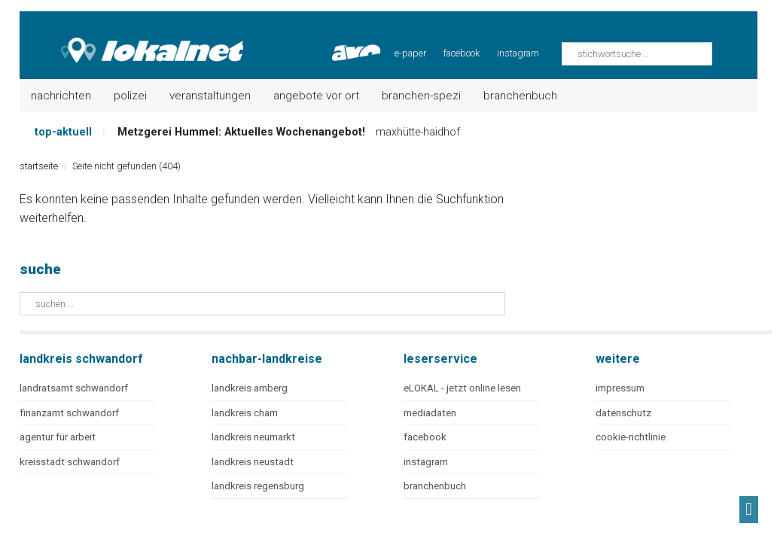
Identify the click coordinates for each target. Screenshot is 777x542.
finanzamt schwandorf (69, 413)
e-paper (410, 53)
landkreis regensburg (258, 486)
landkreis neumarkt (253, 437)
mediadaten (430, 413)
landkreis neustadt (253, 461)
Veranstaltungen (210, 95)
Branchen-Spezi (421, 95)
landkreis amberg (250, 388)
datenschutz (623, 413)
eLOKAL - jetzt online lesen (462, 388)
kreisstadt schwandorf (70, 461)
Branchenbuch (520, 95)
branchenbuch (435, 486)
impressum (620, 388)
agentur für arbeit (58, 437)
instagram (518, 53)
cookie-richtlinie (631, 437)
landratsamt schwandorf (74, 388)
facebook (461, 53)
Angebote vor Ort (316, 95)
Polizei (130, 95)
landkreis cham (245, 413)
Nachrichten (61, 95)
